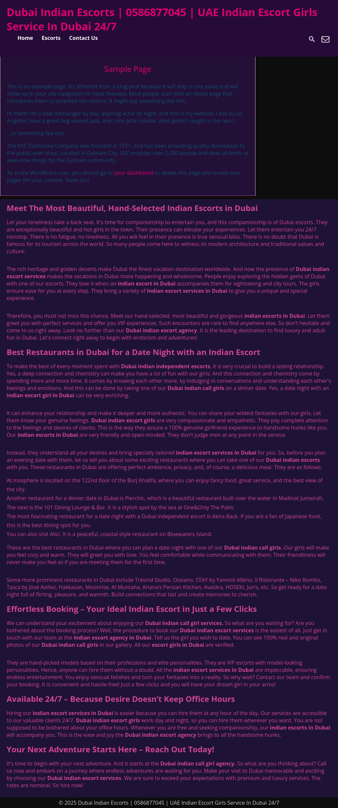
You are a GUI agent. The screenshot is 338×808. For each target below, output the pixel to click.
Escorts (51, 38)
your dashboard (133, 172)
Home (25, 38)
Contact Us (83, 38)
